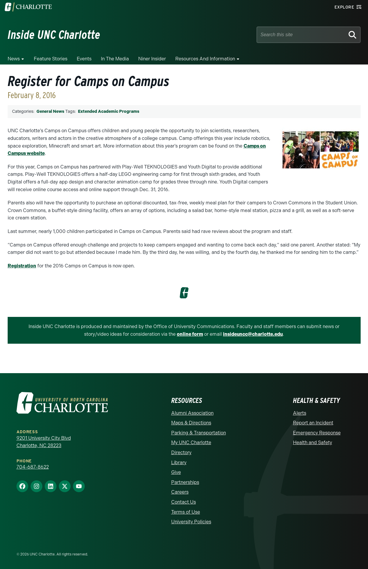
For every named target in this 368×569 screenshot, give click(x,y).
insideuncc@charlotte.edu (253, 334)
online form (190, 334)
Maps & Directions (191, 423)
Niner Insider (152, 59)
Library (179, 462)
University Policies (191, 522)
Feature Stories (50, 59)
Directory (181, 452)
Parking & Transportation (198, 433)
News (14, 59)
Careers (180, 492)
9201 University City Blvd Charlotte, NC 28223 (43, 442)
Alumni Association (192, 413)
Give (176, 472)
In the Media (115, 59)
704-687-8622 (32, 467)
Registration (22, 266)
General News (50, 111)
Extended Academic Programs (108, 111)
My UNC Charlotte (191, 442)
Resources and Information (205, 59)
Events (84, 59)
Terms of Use (185, 512)
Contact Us (183, 502)
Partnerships (185, 482)
